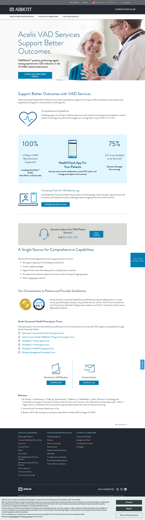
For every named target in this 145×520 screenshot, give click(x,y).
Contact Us (89, 382)
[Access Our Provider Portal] (35, 75)
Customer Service (23, 447)
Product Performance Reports (56, 464)
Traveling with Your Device (84, 443)
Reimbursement (52, 447)
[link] (27, 433)
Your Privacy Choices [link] (26, 475)
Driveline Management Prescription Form (38, 352)
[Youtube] (121, 489)
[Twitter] (117, 489)
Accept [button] (129, 502)
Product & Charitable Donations (57, 460)
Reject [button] (129, 509)
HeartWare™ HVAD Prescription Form (38, 348)
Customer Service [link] (71, 17)
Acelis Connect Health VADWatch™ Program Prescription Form (48, 337)
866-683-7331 (70, 237)
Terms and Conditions (25, 472)
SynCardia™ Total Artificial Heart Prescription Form (43, 333)
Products (50, 440)
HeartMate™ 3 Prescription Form (35, 344)
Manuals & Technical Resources (57, 450)
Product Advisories (24, 468)
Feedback (142, 364)
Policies (20, 450)
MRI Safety (50, 454)
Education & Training (53, 443)
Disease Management (53, 437)
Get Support (80, 447)
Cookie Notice (13, 517)
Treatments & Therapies (83, 437)
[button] (123, 3)
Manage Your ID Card (83, 440)
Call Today (96, 234)
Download (56, 382)
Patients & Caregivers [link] (48, 17)
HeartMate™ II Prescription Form (35, 340)
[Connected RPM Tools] (55, 204)
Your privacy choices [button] (129, 515)
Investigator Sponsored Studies (56, 457)
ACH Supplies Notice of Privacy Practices (28, 458)
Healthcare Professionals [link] (22, 17)
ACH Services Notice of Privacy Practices (28, 464)
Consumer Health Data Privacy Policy (30, 440)
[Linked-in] (125, 489)
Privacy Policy (22, 454)
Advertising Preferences (25, 437)
